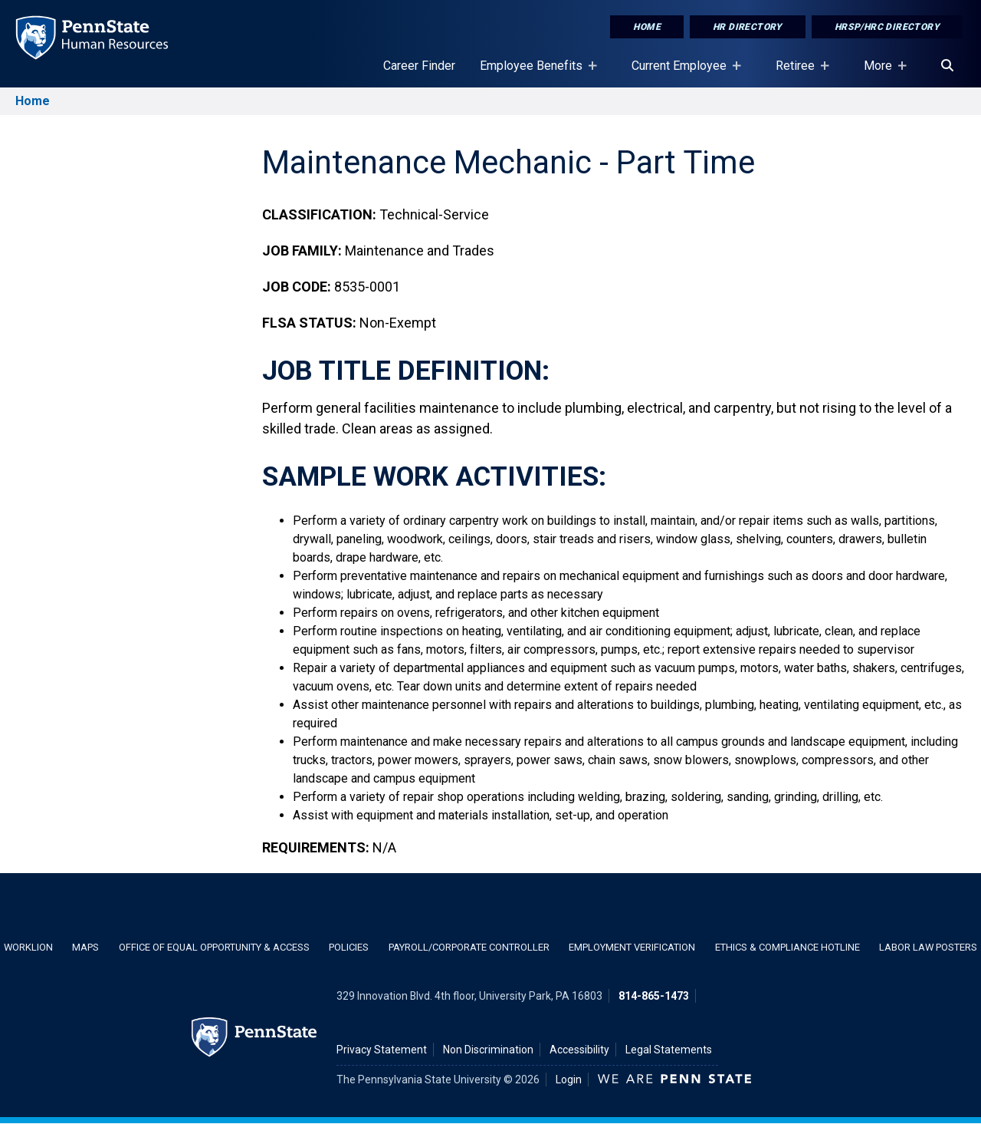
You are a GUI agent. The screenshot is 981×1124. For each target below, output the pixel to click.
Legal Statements (668, 1049)
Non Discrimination (488, 1049)
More (880, 72)
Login (569, 1079)
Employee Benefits (534, 72)
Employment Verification (632, 947)
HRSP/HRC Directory (887, 26)
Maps (85, 947)
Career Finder (419, 65)
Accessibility (579, 1049)
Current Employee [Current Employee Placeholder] (682, 72)
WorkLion (28, 947)
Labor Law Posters (928, 947)
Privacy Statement (381, 1049)
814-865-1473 (653, 996)
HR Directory (748, 26)
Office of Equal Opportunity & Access (214, 947)
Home (647, 26)
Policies (349, 947)
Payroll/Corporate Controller (469, 947)
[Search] (947, 65)
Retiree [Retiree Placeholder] (798, 72)
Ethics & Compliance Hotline (787, 947)
